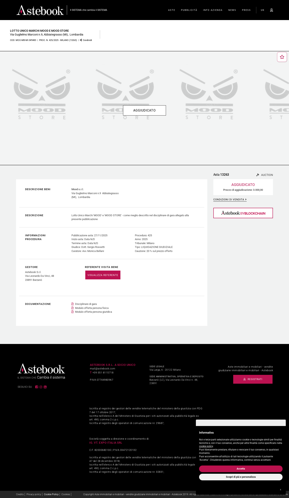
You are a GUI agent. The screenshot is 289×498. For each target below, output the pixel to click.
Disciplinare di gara (86, 303)
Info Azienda (213, 10)
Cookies (65, 494)
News (232, 10)
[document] (241, 445)
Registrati (252, 379)
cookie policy (206, 446)
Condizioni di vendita (230, 199)
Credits (20, 494)
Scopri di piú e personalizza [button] (241, 477)
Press (246, 10)
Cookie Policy (51, 494)
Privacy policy (33, 494)
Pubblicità (189, 10)
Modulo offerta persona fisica (92, 307)
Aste (171, 10)
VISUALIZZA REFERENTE (103, 275)
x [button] (280, 489)
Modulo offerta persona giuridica (93, 311)
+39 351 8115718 (103, 372)
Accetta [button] (241, 468)
